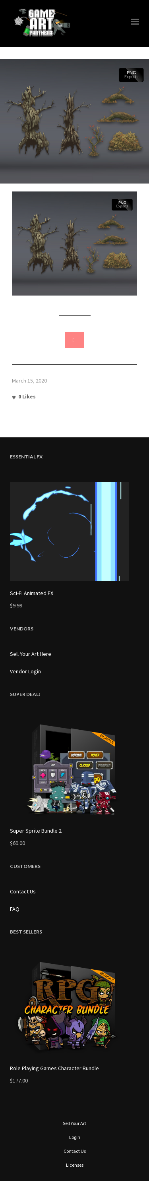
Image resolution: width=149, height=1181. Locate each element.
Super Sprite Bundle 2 (36, 830)
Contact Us (23, 891)
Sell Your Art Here (30, 653)
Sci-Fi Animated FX (31, 593)
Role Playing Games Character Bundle (54, 1068)
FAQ (14, 908)
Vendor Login (25, 671)
